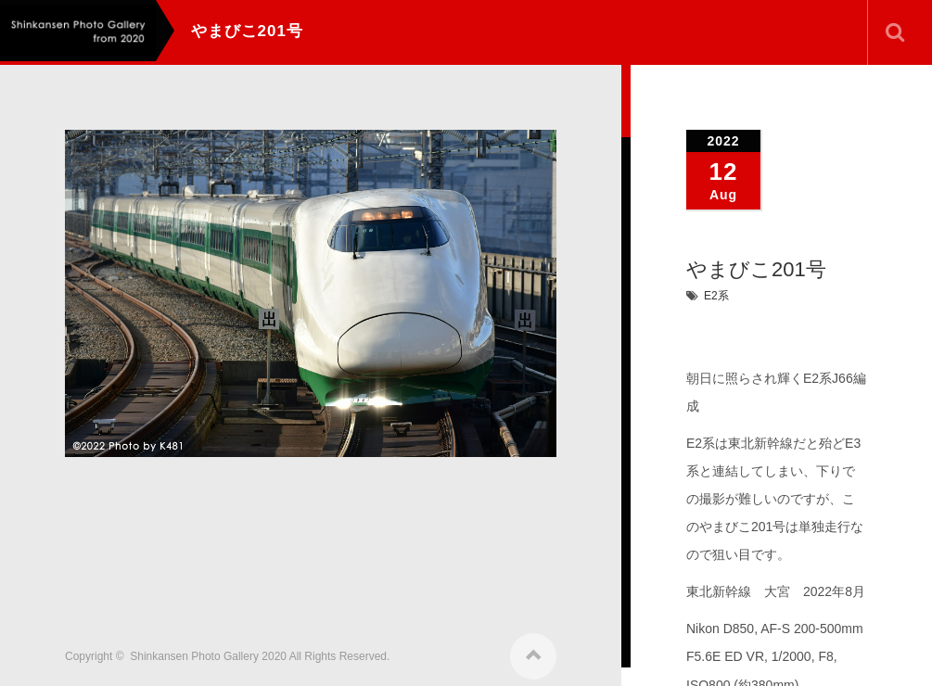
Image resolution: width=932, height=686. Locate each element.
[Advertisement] (402, 539)
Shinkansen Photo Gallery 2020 (208, 650)
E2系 (716, 295)
